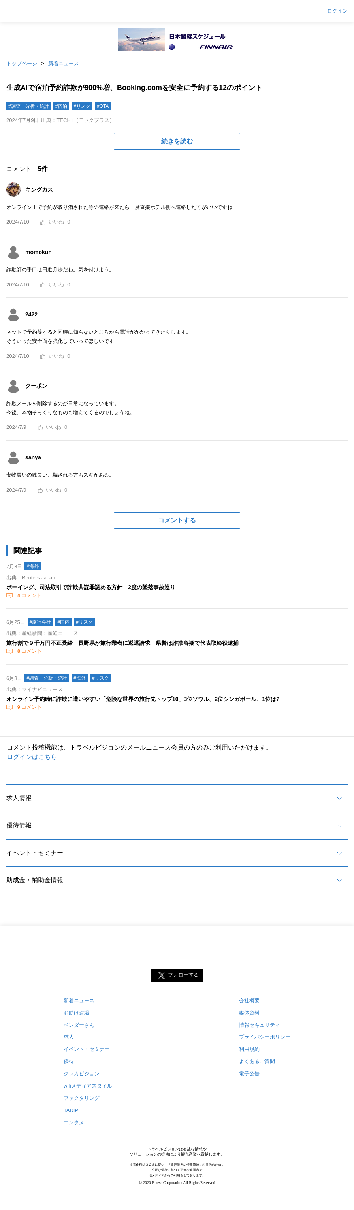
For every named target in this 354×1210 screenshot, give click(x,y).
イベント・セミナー (34, 852)
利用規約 (249, 1049)
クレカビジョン (82, 1074)
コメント (29, 595)
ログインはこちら (32, 756)
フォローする (183, 975)
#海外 (32, 566)
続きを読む (177, 141)
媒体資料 (249, 1013)
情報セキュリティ (259, 1025)
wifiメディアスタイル (88, 1086)
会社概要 (249, 1000)
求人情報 (19, 798)
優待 (69, 1061)
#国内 (63, 622)
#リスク (81, 106)
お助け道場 (76, 1013)
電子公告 (249, 1074)
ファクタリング (82, 1098)
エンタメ (74, 1122)
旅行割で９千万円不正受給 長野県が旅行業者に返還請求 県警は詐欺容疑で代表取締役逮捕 (122, 643)
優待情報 (19, 825)
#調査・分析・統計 (28, 106)
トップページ (21, 63)
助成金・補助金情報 (34, 880)
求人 (69, 1037)
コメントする (177, 520)
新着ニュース (63, 63)
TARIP (71, 1110)
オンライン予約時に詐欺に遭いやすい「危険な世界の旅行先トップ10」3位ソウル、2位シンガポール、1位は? (142, 699)
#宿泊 (61, 106)
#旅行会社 (40, 622)
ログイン (337, 11)
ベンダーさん (79, 1025)
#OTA (103, 106)
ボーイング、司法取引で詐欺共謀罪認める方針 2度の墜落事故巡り (90, 587)
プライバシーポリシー (264, 1037)
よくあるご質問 (257, 1061)
